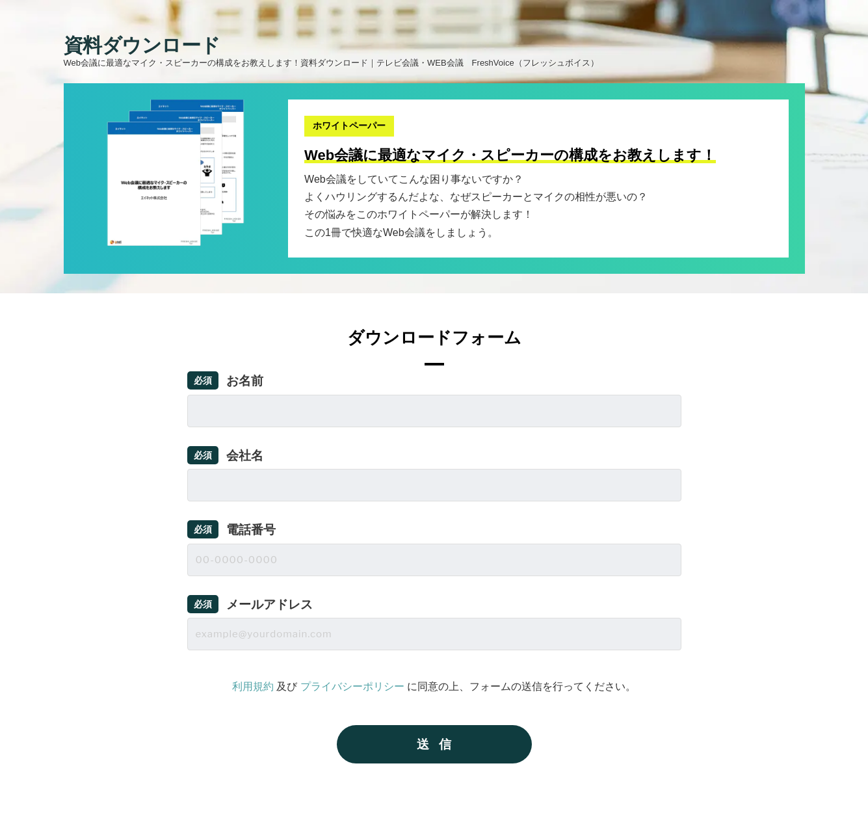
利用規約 (253, 686)
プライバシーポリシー (352, 686)
